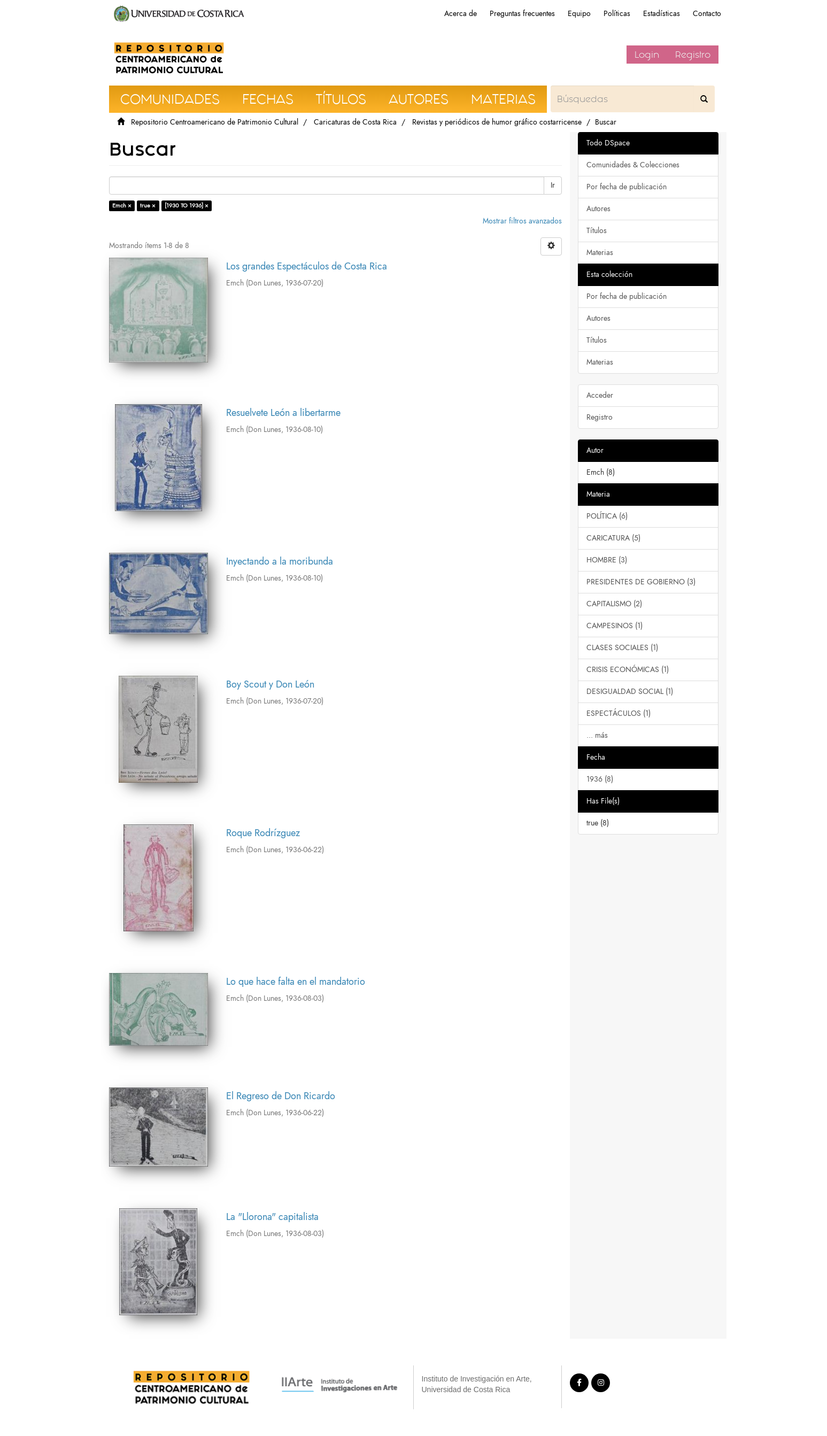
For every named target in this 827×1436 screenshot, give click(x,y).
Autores (598, 209)
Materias (599, 253)
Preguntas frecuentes (522, 14)
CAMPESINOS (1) (614, 626)
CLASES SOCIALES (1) (622, 648)
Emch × (122, 206)
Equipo (579, 14)
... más (597, 735)
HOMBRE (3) (606, 560)
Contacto (707, 14)
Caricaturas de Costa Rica (355, 122)
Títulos (596, 231)
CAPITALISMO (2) (614, 604)
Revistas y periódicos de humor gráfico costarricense (497, 122)
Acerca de (460, 14)
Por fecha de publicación (626, 187)
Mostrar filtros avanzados (522, 221)
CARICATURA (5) (613, 538)
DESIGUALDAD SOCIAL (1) (629, 691)
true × (148, 206)
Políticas (617, 14)
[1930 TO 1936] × (186, 206)
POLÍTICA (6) (607, 516)
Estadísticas (661, 14)
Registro (692, 54)
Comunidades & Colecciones (632, 165)
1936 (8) (599, 779)
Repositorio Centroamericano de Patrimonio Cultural (214, 122)
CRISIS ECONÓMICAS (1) (627, 670)
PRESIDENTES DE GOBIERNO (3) (640, 582)
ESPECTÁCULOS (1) (618, 713)
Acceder (599, 395)
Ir (553, 185)
